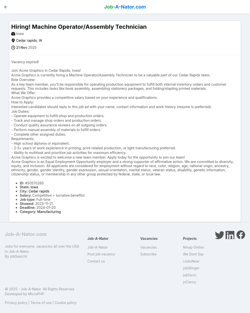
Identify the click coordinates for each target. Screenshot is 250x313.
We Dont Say (193, 254)
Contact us (96, 261)
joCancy (189, 282)
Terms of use (41, 303)
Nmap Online (193, 247)
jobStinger (191, 268)
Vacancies (148, 247)
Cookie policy (66, 303)
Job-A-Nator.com (26, 234)
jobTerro (189, 275)
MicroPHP (36, 294)
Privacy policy (16, 303)
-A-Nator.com (125, 7)
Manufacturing (49, 212)
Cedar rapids (26, 40)
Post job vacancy (101, 254)
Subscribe (148, 254)
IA (40, 40)
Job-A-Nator (97, 247)
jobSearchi (18, 256)
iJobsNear (191, 261)
